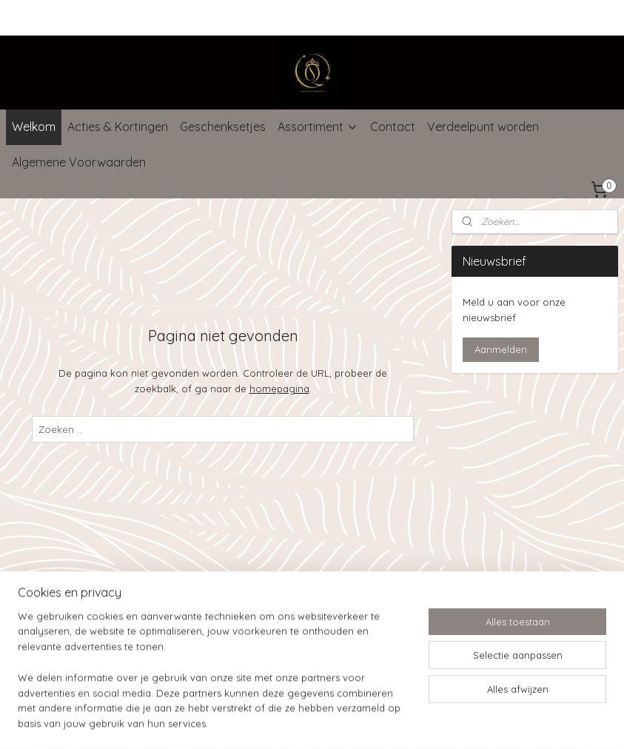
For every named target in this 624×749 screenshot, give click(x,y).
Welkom (34, 126)
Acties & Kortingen (117, 126)
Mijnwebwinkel (471, 593)
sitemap (268, 593)
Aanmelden (500, 349)
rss (295, 593)
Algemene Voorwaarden (79, 162)
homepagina (279, 388)
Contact (392, 126)
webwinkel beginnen (347, 593)
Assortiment (318, 126)
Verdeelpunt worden (483, 126)
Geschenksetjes (223, 126)
